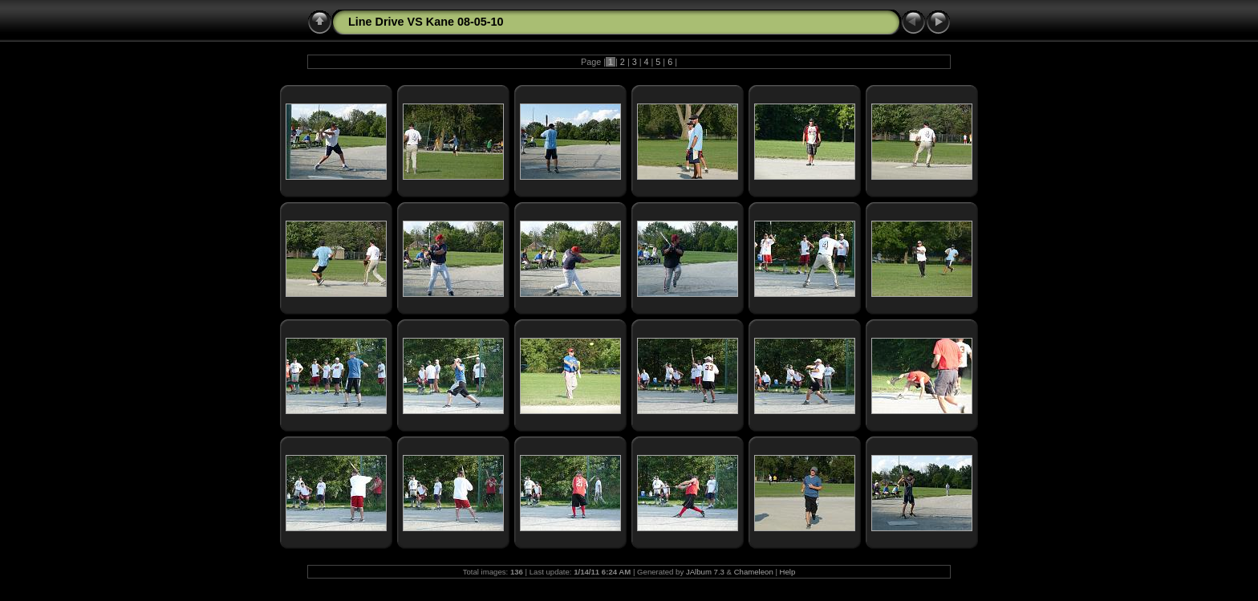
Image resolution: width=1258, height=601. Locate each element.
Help (788, 571)
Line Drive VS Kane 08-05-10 (426, 21)
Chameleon (753, 571)
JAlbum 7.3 (705, 571)
